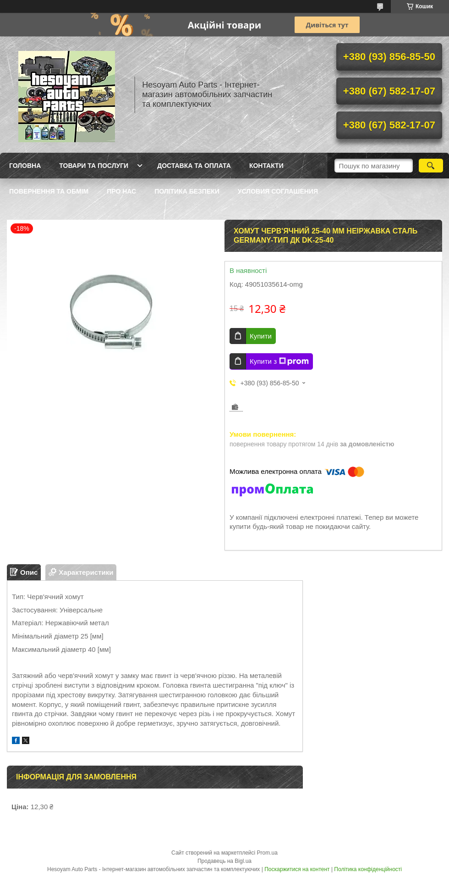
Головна (25, 165)
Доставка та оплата (194, 165)
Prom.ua (267, 853)
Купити (261, 336)
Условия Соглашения (278, 191)
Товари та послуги (93, 165)
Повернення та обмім (48, 191)
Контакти (266, 165)
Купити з (279, 361)
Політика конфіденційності (368, 869)
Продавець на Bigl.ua (224, 861)
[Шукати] (431, 165)
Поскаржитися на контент (296, 869)
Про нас (121, 191)
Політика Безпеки (186, 191)
